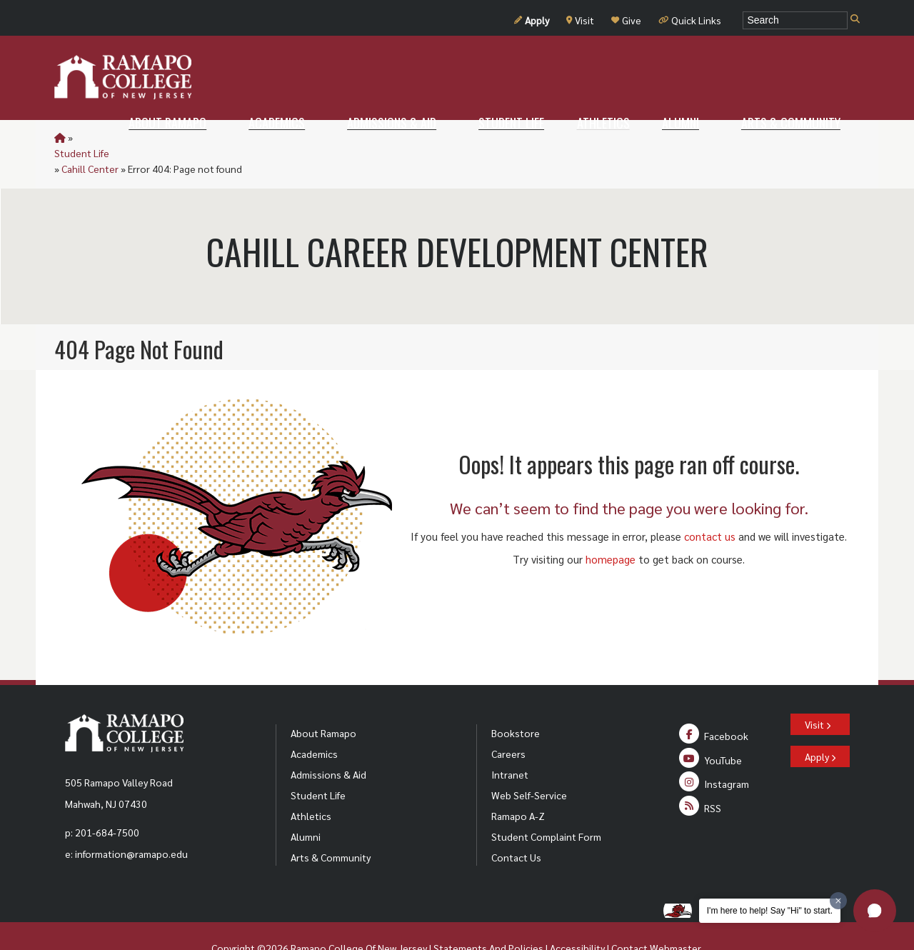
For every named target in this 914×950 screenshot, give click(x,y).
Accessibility (577, 916)
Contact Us (516, 825)
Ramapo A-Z (518, 784)
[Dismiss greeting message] (838, 900)
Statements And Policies (488, 916)
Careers (508, 722)
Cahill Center (167, 137)
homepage (611, 527)
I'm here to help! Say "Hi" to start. (770, 910)
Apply (531, 20)
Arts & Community (331, 825)
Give (626, 20)
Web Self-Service (529, 763)
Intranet (509, 742)
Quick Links (689, 20)
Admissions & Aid (328, 742)
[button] (874, 910)
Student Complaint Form (546, 805)
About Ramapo (323, 701)
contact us (709, 504)
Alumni (306, 805)
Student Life (102, 137)
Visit (580, 20)
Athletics (311, 784)
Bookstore (515, 701)
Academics (314, 722)
